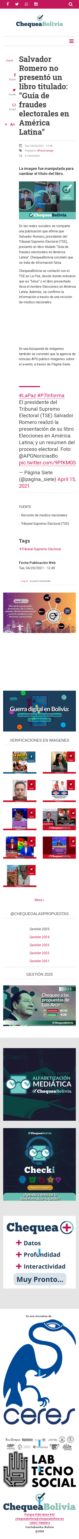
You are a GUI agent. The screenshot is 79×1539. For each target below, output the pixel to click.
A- (6, 124)
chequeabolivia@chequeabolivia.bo (39, 1518)
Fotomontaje (46, 150)
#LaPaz (27, 395)
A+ (12, 124)
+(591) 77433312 (39, 1522)
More (38, 900)
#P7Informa (50, 395)
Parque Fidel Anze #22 (39, 1514)
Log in (24, 581)
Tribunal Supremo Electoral (41, 549)
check (9, 60)
